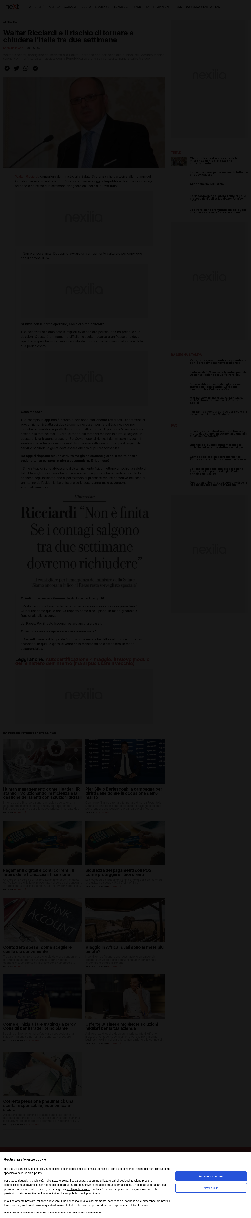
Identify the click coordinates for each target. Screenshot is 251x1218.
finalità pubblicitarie (78, 1189)
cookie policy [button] (33, 1173)
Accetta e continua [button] (211, 1176)
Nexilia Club (211, 1188)
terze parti (65, 1180)
